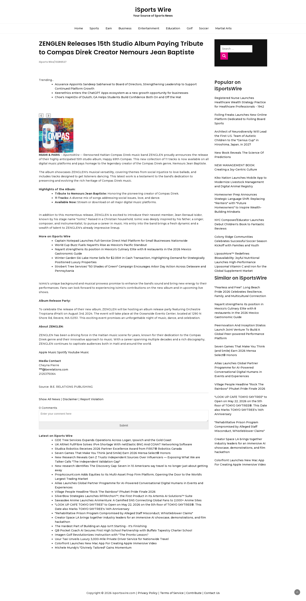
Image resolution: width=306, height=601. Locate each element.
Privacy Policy (147, 593)
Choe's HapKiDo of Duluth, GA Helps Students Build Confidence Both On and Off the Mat (118, 97)
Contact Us (212, 593)
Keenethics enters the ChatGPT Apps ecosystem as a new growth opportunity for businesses (121, 93)
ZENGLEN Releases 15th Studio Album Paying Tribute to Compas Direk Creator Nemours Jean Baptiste (121, 47)
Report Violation (91, 399)
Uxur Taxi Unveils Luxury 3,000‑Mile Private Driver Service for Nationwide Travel (112, 539)
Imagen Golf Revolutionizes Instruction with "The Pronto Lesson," (101, 534)
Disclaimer (70, 399)
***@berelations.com (53, 369)
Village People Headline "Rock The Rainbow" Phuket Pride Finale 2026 (105, 491)
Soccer (204, 28)
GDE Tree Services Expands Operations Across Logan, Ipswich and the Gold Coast (113, 440)
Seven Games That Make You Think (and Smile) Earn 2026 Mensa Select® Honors (113, 453)
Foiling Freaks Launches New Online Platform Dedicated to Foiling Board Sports (240, 119)
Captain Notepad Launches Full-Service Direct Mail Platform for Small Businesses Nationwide (121, 240)
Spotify (62, 352)
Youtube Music (78, 352)
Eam (109, 28)
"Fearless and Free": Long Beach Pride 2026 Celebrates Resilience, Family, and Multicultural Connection (240, 292)
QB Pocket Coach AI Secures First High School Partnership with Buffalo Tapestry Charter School (123, 530)
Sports (94, 28)
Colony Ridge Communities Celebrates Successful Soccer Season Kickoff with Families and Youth (240, 241)
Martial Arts (223, 28)
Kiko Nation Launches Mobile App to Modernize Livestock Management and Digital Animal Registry (240, 182)
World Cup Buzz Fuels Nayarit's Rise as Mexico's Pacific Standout (101, 245)
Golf (189, 28)
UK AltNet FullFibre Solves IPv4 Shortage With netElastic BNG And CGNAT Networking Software (123, 444)
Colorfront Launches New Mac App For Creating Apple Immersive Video (106, 543)
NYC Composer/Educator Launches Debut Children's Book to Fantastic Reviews (239, 224)
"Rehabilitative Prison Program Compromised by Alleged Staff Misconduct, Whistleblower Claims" (124, 513)
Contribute (194, 593)
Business (125, 28)
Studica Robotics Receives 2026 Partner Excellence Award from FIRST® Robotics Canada (118, 448)
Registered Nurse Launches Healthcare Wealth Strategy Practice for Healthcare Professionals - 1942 (240, 102)
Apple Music (47, 352)
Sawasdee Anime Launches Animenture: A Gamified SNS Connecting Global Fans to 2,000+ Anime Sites (128, 500)
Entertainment (148, 28)
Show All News (49, 399)
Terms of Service (172, 593)
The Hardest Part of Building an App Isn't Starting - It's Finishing (101, 526)
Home (78, 28)
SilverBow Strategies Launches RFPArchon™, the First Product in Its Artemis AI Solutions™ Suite (123, 496)
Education (173, 28)
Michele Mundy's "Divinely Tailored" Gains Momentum (93, 547)
